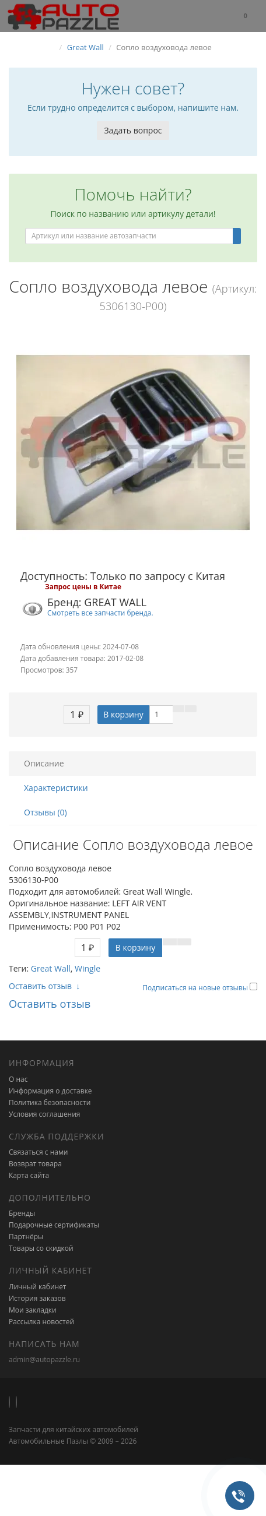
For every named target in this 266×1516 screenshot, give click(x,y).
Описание (44, 763)
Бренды (22, 1213)
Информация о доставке (50, 1091)
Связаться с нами (38, 1152)
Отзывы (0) (45, 812)
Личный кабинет (37, 1287)
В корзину (123, 714)
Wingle (87, 968)
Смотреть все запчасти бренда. (100, 612)
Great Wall (51, 968)
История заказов (37, 1298)
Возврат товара (35, 1164)
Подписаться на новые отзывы (196, 988)
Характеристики (56, 787)
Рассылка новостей (41, 1322)
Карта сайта (29, 1175)
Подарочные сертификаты (54, 1225)
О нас (18, 1079)
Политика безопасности (49, 1102)
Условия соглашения (44, 1114)
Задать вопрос (133, 130)
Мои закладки (33, 1310)
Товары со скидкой (41, 1248)
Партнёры (26, 1236)
